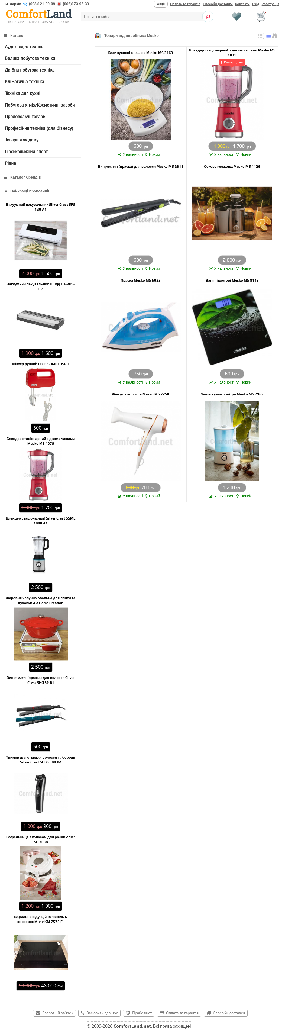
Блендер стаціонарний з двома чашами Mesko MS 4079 (232, 52)
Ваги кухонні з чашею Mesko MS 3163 (140, 52)
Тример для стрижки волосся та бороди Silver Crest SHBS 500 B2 (40, 759)
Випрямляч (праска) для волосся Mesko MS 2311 (140, 166)
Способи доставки (218, 4)
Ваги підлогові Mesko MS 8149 (232, 280)
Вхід (255, 4)
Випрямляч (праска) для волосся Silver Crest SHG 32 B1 (41, 680)
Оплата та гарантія (185, 4)
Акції (161, 4)
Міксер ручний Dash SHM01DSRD (40, 364)
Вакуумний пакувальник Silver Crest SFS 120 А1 (40, 206)
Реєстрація (270, 4)
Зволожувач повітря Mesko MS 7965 (232, 394)
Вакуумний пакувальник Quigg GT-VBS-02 (40, 286)
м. (47, 4)
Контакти (242, 4)
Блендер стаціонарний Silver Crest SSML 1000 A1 (41, 520)
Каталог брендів (25, 177)
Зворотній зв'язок (57, 1013)
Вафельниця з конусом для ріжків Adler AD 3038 (40, 839)
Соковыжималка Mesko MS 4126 (232, 166)
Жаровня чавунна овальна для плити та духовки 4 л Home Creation (41, 600)
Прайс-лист (142, 1013)
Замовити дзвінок (102, 1013)
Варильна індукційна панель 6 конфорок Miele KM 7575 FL (40, 919)
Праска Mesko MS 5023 (141, 280)
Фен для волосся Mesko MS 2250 (140, 394)
